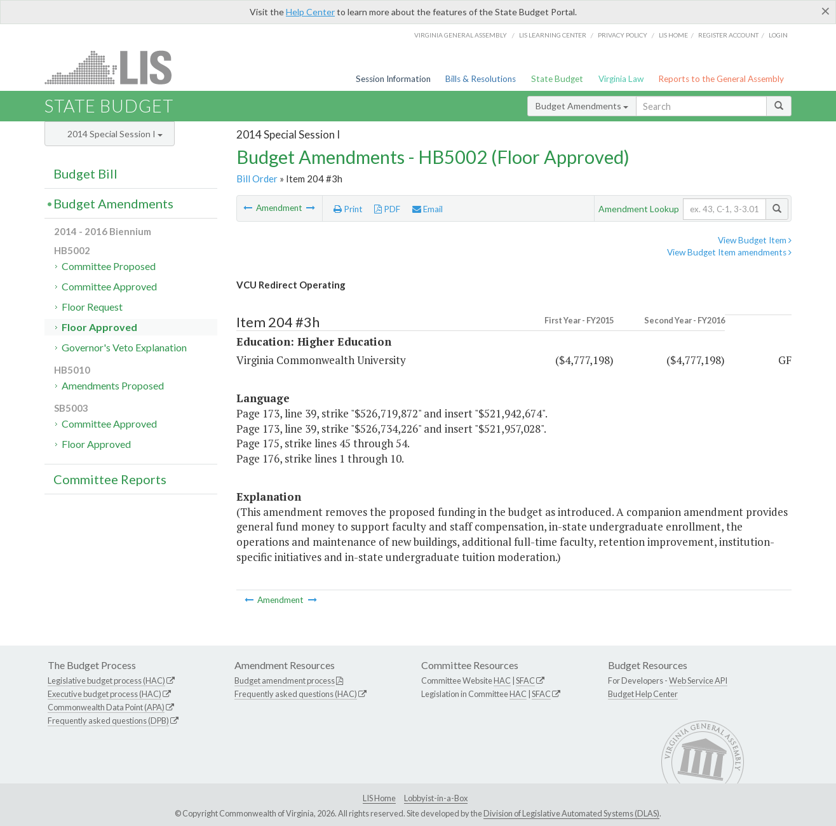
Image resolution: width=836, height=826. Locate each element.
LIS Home (379, 798)
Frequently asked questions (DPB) (108, 720)
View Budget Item (755, 240)
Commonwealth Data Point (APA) (106, 707)
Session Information (393, 79)
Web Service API (698, 680)
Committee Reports (109, 479)
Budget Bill (85, 173)
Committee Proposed (109, 266)
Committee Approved (109, 286)
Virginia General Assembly (460, 35)
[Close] (825, 11)
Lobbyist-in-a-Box (436, 798)
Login (778, 35)
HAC (502, 680)
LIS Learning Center (552, 35)
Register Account (728, 35)
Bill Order (257, 178)
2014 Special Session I (115, 133)
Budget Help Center (643, 694)
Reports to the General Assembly (721, 79)
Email (427, 209)
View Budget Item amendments (729, 252)
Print (348, 209)
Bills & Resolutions (480, 79)
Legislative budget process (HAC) (106, 680)
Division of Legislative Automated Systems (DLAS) (571, 813)
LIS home (673, 35)
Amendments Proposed (113, 385)
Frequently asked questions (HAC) (295, 694)
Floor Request (92, 307)
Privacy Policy (622, 35)
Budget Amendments (582, 105)
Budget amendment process (284, 680)
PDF (387, 209)
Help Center (310, 11)
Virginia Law (621, 79)
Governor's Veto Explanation (124, 347)
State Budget (557, 79)
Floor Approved (99, 327)
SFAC (525, 680)
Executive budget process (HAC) (104, 694)
